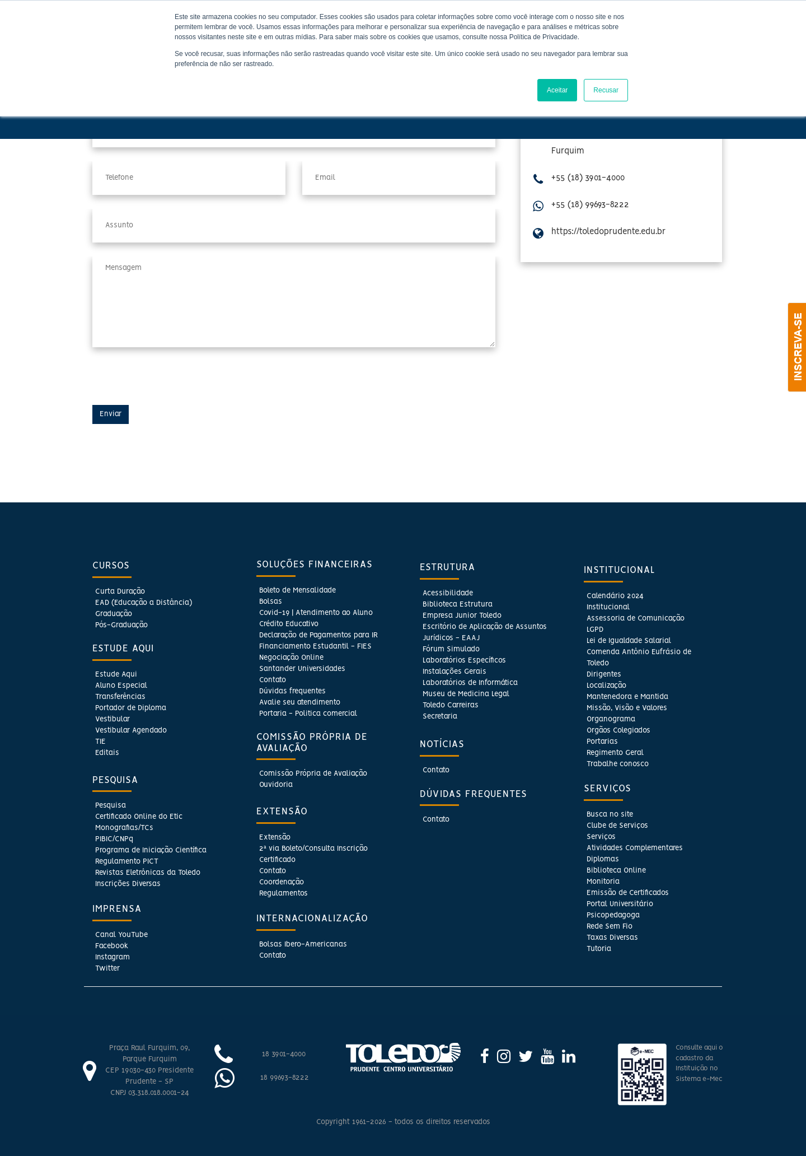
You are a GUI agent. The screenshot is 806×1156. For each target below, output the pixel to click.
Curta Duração (120, 591)
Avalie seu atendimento (299, 702)
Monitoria (603, 881)
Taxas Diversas (612, 937)
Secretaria (440, 716)
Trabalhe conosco (618, 764)
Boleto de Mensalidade (297, 590)
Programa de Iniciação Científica (151, 850)
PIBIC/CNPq (114, 839)
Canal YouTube (121, 935)
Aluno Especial (121, 685)
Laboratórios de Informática (470, 683)
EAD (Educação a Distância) (143, 603)
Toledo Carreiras (451, 705)
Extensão (274, 837)
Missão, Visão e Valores (627, 708)
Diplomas (603, 859)
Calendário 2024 (615, 596)
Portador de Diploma (130, 708)
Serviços (601, 837)
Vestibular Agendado (131, 730)
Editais (107, 753)
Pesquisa (110, 805)
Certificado (277, 860)
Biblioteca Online (616, 870)
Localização (606, 685)
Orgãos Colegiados (618, 730)
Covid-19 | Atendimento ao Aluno (316, 613)
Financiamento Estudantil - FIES (315, 646)
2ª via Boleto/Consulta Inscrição (313, 848)
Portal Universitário (620, 904)
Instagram (112, 957)
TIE (100, 741)
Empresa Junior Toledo (462, 615)
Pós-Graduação (121, 625)
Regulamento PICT (126, 861)
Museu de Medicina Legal (466, 694)
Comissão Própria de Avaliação (313, 773)
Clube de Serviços (617, 825)
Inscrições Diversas (128, 884)
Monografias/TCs (124, 828)
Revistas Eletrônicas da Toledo (147, 873)
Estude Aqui (116, 674)
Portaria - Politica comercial (308, 713)
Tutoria (599, 949)
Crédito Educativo (288, 624)
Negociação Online (291, 657)
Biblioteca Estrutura (458, 604)
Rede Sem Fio (609, 926)
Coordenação (281, 882)
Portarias (602, 741)
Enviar (110, 414)
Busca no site (610, 814)
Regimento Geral (615, 753)
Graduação (113, 614)
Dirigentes (604, 674)
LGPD (595, 629)
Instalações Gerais (454, 671)
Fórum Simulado (451, 649)
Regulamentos (283, 893)
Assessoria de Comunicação (636, 618)
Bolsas (270, 601)
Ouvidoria (276, 785)
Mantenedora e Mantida (627, 697)
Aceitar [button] (557, 90)
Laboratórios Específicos (464, 660)
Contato (272, 680)
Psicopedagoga (613, 915)
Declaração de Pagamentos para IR (318, 635)
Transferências (120, 697)
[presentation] (177, 383)
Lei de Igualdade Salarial (629, 641)
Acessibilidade (448, 593)
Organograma (611, 719)
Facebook (111, 946)
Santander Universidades (302, 669)
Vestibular (112, 719)
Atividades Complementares (635, 848)
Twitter (107, 968)
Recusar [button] (605, 90)
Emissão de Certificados (628, 893)
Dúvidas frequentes (292, 691)
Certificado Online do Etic (138, 817)
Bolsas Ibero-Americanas (303, 944)
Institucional (608, 607)
